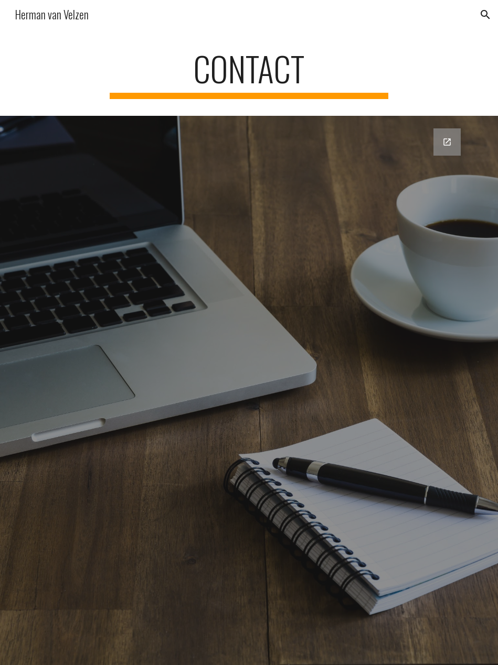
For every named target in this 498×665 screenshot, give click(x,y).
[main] (249, 73)
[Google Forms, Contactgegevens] (249, 361)
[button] (485, 14)
